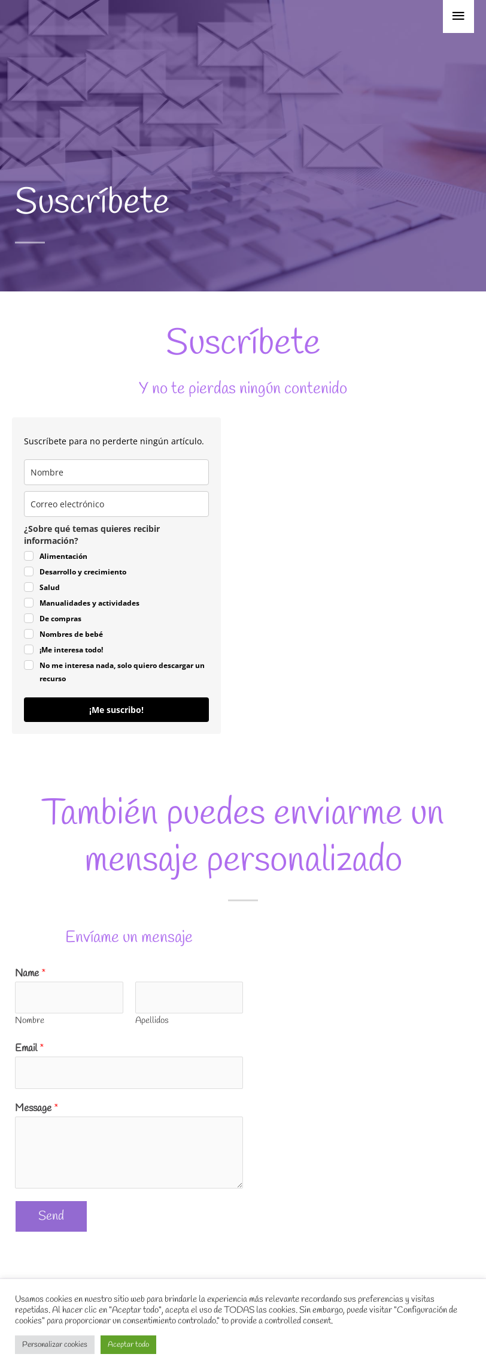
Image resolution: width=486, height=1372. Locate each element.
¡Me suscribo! (116, 709)
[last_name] (116, 472)
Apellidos (152, 1021)
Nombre (29, 1021)
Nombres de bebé (71, 634)
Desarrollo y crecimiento (83, 572)
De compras (60, 618)
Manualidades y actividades (89, 603)
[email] (116, 504)
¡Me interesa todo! (71, 650)
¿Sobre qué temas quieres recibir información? (92, 534)
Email (29, 1048)
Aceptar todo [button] (128, 1345)
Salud (50, 587)
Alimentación (63, 556)
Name (30, 973)
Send (51, 1216)
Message (37, 1108)
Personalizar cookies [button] (54, 1345)
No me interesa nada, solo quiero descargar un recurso (122, 672)
